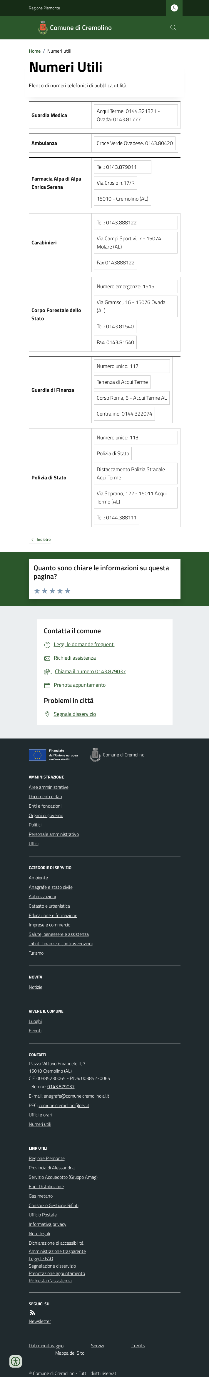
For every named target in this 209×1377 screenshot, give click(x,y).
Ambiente (38, 877)
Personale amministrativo (54, 834)
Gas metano (41, 1195)
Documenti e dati (45, 796)
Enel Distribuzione (46, 1186)
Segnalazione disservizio (52, 1265)
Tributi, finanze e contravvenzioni (61, 943)
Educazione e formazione (53, 915)
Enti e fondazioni (45, 805)
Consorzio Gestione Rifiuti (53, 1205)
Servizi (97, 1345)
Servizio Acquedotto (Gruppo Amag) (63, 1177)
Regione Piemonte (44, 8)
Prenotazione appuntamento (57, 1273)
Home (35, 50)
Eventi (35, 1030)
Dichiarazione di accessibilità (56, 1242)
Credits (138, 1345)
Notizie (35, 987)
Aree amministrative (48, 787)
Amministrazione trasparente (57, 1251)
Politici (35, 824)
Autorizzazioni (42, 896)
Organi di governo (46, 815)
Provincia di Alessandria (52, 1167)
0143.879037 (61, 1086)
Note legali (39, 1233)
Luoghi (35, 1021)
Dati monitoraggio (46, 1345)
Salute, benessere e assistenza (59, 934)
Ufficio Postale (43, 1214)
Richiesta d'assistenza (50, 1280)
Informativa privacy (47, 1224)
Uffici (34, 843)
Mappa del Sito (69, 1352)
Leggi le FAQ (41, 1258)
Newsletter (40, 1321)
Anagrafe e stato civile (51, 887)
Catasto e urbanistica (49, 905)
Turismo (36, 952)
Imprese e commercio (49, 924)
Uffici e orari (40, 1114)
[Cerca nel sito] (170, 28)
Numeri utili (40, 1124)
